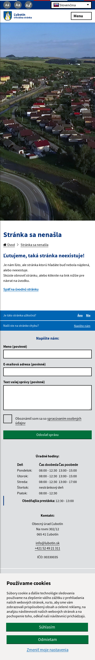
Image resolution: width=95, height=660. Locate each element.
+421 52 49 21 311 (47, 548)
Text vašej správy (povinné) (24, 382)
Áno (80, 315)
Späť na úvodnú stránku (21, 289)
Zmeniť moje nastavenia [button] (48, 650)
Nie (89, 315)
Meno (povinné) (15, 346)
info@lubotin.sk (48, 543)
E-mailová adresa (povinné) (24, 364)
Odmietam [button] (47, 639)
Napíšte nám (82, 326)
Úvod (9, 244)
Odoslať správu (47, 434)
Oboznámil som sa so (48, 420)
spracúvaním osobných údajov (48, 420)
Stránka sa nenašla (34, 244)
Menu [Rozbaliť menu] (81, 15)
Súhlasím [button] (47, 627)
